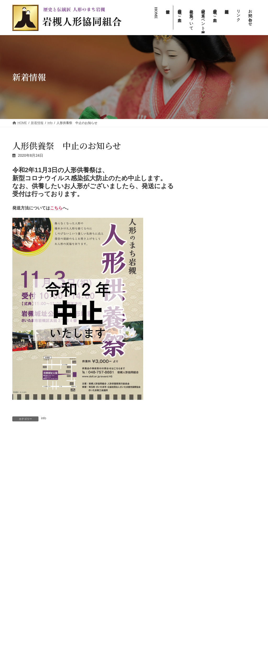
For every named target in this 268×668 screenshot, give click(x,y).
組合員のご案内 (152, 586)
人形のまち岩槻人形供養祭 (163, 567)
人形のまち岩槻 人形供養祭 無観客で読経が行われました (131, 449)
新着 (221, 208)
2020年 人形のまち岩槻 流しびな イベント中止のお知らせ (56, 449)
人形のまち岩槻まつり (160, 558)
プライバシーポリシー (156, 631)
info (43, 418)
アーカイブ (198, 286)
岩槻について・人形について (161, 522)
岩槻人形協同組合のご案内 (160, 577)
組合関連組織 (150, 595)
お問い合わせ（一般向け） (160, 604)
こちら (56, 208)
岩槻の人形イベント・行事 (160, 531)
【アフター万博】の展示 (211, 268)
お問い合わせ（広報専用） (160, 613)
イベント (220, 155)
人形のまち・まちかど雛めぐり (166, 540)
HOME (145, 504)
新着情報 (147, 513)
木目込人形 (201, 358)
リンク (145, 622)
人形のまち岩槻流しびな (161, 549)
